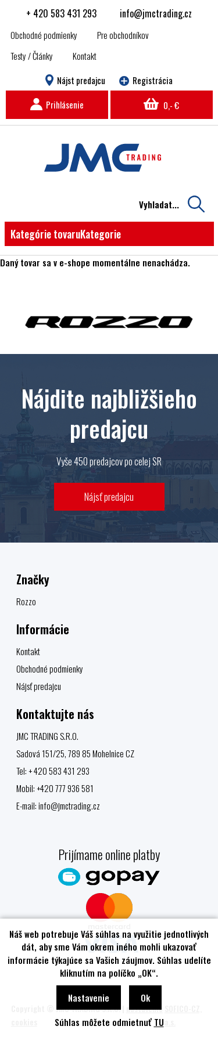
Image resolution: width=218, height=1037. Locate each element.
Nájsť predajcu (109, 496)
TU (159, 1022)
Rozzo (26, 601)
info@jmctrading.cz (156, 13)
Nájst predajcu (75, 80)
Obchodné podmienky (43, 34)
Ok (145, 997)
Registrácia (146, 80)
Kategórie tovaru (65, 233)
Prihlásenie (57, 104)
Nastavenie (88, 997)
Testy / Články (31, 55)
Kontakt (85, 55)
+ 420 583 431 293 (61, 13)
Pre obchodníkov (123, 34)
